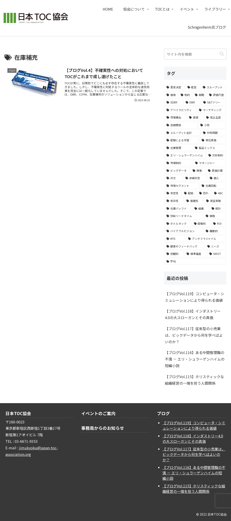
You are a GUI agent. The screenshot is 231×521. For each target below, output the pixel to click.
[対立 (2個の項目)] (173, 178)
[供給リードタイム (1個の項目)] (183, 216)
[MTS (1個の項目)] (174, 238)
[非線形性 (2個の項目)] (195, 178)
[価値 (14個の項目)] (171, 94)
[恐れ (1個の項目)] (204, 193)
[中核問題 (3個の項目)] (213, 132)
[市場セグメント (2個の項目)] (181, 185)
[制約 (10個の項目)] (185, 94)
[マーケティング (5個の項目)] (211, 110)
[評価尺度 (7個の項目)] (216, 94)
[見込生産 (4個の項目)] (215, 117)
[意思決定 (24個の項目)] (174, 87)
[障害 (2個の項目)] (198, 170)
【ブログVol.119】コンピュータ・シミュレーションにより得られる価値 (194, 297)
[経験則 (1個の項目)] (201, 223)
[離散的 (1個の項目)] (215, 231)
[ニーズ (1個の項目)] (215, 246)
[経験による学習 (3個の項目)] (181, 140)
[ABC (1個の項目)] (219, 193)
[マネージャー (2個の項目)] (209, 163)
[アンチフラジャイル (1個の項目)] (206, 238)
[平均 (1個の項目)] (195, 261)
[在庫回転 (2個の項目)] (213, 185)
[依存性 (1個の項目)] (173, 200)
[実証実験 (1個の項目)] (215, 200)
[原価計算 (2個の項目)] (216, 170)
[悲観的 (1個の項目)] (174, 253)
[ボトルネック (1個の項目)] (177, 223)
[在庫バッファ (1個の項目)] (178, 208)
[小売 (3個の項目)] (212, 125)
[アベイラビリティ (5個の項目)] (180, 110)
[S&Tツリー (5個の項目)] (213, 102)
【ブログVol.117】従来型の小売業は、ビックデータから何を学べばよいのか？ (194, 335)
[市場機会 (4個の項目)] (175, 117)
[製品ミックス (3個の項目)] (209, 147)
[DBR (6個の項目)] (192, 102)
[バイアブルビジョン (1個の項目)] (183, 231)
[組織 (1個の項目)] (200, 208)
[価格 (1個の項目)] (215, 216)
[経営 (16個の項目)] (192, 87)
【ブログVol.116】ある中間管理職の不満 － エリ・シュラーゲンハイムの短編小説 (194, 359)
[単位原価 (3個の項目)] (213, 140)
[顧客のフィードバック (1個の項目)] (184, 246)
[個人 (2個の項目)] (217, 178)
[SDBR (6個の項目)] (173, 102)
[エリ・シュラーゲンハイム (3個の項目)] (185, 155)
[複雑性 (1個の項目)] (193, 200)
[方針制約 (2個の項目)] (216, 155)
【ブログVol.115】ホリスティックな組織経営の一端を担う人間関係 (194, 380)
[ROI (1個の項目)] (218, 223)
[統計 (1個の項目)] (218, 208)
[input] (195, 54)
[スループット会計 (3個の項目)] (182, 132)
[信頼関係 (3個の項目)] (180, 125)
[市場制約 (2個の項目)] (178, 163)
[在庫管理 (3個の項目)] (178, 147)
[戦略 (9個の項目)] (199, 94)
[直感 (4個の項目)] (195, 117)
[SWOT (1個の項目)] (216, 253)
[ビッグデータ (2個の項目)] (177, 170)
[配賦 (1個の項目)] (189, 193)
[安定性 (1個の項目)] (172, 193)
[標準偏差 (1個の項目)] (195, 253)
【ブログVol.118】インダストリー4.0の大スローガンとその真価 (193, 314)
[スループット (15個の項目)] (213, 87)
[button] (222, 54)
